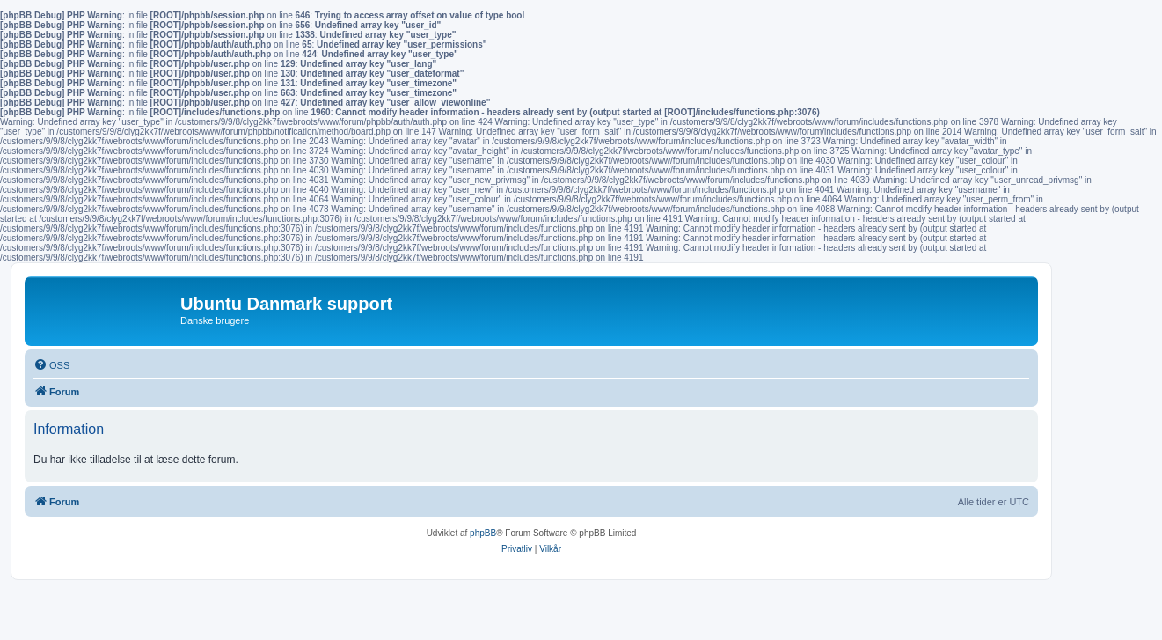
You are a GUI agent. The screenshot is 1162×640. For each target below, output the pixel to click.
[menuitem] (51, 365)
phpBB (483, 533)
